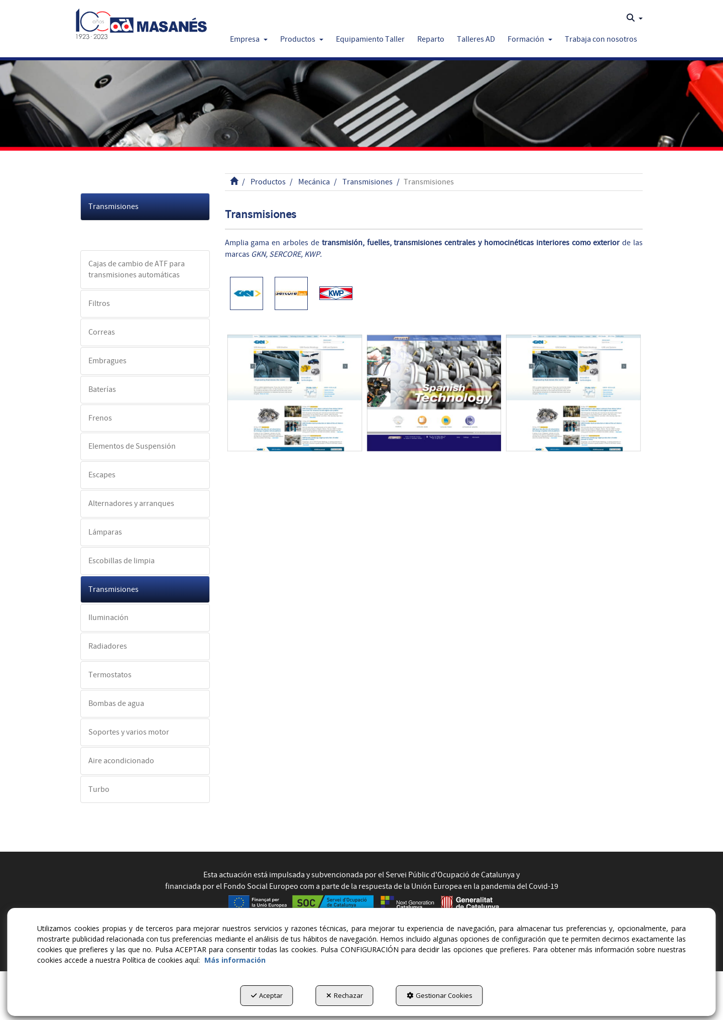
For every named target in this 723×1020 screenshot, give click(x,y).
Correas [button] (101, 332)
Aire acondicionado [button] (121, 761)
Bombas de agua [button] (116, 703)
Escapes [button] (101, 475)
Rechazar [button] (344, 995)
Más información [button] (235, 960)
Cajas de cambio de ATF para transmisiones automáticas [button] (136, 269)
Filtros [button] (99, 303)
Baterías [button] (102, 389)
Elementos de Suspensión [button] (132, 446)
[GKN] (294, 393)
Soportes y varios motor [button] (128, 732)
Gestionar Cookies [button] (439, 995)
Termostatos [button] (110, 675)
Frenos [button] (100, 418)
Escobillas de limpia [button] (121, 561)
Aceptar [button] (267, 995)
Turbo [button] (98, 789)
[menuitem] (635, 18)
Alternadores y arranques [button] (131, 503)
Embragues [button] (107, 361)
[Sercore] (434, 393)
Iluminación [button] (108, 618)
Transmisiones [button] (113, 206)
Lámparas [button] (105, 532)
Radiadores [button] (107, 646)
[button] (141, 21)
